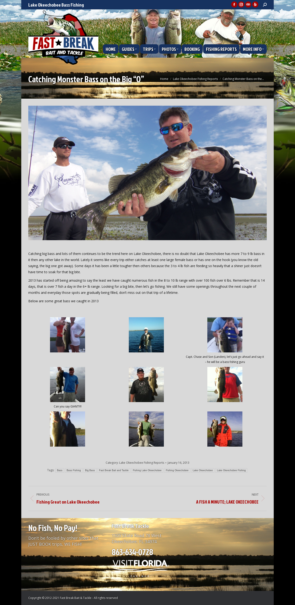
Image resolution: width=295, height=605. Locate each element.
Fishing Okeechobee (177, 470)
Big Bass (90, 470)
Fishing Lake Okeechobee (147, 470)
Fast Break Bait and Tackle (114, 470)
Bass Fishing (74, 470)
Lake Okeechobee (203, 470)
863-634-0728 (132, 552)
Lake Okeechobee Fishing (231, 470)
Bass (59, 470)
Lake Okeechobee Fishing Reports (141, 463)
